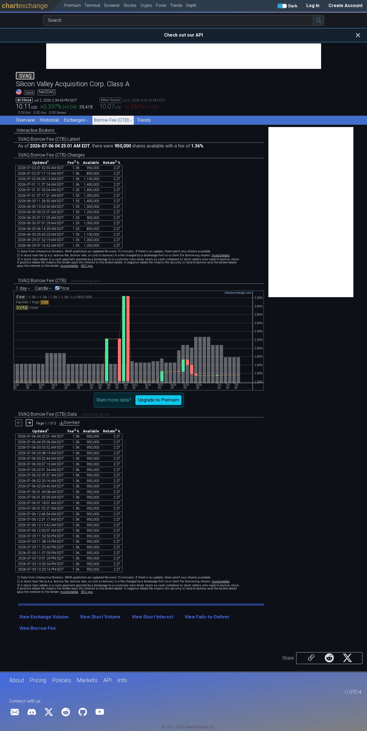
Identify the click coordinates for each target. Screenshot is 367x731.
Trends (144, 120)
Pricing (38, 680)
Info (122, 680)
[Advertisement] (183, 56)
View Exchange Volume (44, 617)
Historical (49, 120)
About (16, 680)
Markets (87, 680)
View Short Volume (100, 617)
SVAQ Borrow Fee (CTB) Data (47, 414)
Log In (312, 5)
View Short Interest (152, 617)
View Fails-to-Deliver (207, 617)
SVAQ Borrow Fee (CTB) (42, 280)
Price (64, 288)
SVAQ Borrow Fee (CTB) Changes (51, 155)
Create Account (345, 5)
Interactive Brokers (35, 130)
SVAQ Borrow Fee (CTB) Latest (49, 139)
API (107, 680)
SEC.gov (87, 266)
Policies (61, 680)
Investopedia (221, 255)
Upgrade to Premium (158, 400)
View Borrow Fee (37, 628)
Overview (25, 120)
